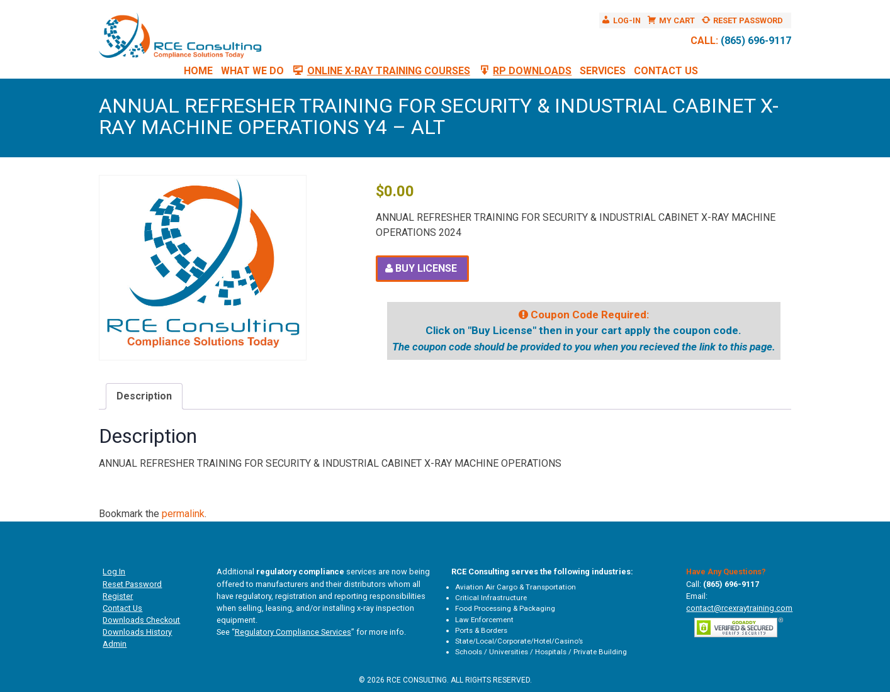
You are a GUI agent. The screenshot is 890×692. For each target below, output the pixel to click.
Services (603, 71)
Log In (114, 571)
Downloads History (137, 632)
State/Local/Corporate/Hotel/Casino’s (519, 641)
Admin (115, 644)
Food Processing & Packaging (505, 608)
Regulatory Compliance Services (293, 632)
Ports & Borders (481, 630)
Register (118, 596)
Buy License (426, 268)
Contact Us (666, 71)
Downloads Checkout (141, 620)
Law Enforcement (484, 619)
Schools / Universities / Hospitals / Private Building (541, 651)
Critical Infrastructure (491, 597)
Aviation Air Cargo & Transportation (515, 587)
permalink (183, 514)
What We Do (252, 71)
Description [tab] (144, 396)
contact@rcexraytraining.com (739, 608)
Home (198, 71)
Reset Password (132, 584)
